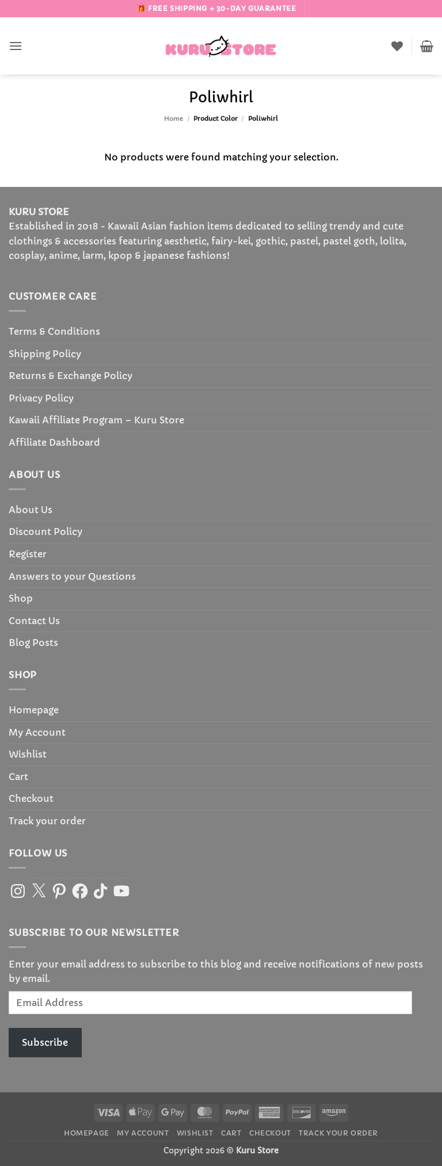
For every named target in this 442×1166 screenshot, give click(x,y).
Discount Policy (45, 531)
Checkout (31, 798)
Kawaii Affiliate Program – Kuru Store (96, 420)
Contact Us (34, 620)
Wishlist (28, 754)
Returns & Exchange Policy (70, 375)
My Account (37, 732)
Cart (18, 776)
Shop (21, 598)
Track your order (47, 821)
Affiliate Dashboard (54, 442)
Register (28, 554)
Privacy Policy (41, 398)
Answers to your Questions (72, 576)
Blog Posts (33, 642)
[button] (15, 46)
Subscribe (45, 1042)
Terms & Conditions (54, 331)
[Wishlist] (397, 46)
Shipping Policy (45, 354)
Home (173, 118)
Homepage (34, 710)
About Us (30, 509)
